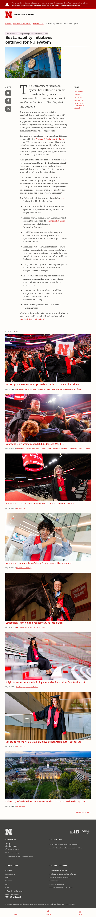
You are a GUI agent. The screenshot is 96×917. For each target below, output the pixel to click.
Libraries (8, 881)
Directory (8, 871)
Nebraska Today (25, 14)
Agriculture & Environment (25, 389)
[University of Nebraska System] (86, 832)
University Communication (22, 24)
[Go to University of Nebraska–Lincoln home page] (8, 14)
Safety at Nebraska (57, 884)
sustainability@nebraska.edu (33, 319)
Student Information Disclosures (61, 887)
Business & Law (45, 389)
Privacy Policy (54, 881)
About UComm (13, 849)
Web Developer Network (59, 904)
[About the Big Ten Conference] (74, 832)
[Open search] (48, 912)
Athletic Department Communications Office (66, 848)
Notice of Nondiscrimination (60, 877)
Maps (7, 884)
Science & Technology (59, 389)
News (7, 887)
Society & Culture (74, 389)
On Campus (78, 91)
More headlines (82, 812)
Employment (10, 874)
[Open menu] (16, 912)
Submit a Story (13, 853)
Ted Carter (78, 97)
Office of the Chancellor (14, 891)
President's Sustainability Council (79, 105)
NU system (78, 94)
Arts (37, 389)
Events (7, 877)
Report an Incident (13, 896)
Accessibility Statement (58, 871)
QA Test (72, 904)
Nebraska (8, 24)
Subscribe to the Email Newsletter (20, 856)
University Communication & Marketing (63, 844)
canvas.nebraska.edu (72, 5)
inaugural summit (56, 220)
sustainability (79, 100)
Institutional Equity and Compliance (63, 874)
